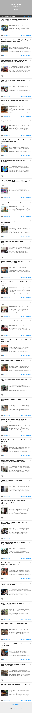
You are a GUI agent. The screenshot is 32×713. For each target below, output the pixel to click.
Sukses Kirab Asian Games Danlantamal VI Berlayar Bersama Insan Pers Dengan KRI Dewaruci (14, 61)
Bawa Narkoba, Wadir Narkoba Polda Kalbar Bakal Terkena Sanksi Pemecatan (14, 584)
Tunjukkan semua (26, 16)
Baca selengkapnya (26, 35)
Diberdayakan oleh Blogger (16, 708)
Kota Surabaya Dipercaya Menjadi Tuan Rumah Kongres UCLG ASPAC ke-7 (13, 543)
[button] (30, 20)
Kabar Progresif (16, 4)
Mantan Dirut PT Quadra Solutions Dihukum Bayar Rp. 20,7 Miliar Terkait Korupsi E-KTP (14, 563)
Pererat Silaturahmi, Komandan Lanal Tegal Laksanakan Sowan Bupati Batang (12, 262)
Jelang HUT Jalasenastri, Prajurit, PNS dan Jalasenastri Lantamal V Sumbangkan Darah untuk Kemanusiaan (14, 182)
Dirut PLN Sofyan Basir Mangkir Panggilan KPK (13, 202)
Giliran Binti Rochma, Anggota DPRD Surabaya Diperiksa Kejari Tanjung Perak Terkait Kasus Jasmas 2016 (13, 502)
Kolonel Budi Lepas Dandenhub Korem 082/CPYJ (13, 302)
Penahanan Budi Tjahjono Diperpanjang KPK (12, 360)
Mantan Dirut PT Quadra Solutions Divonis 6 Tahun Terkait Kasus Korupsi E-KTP (14, 624)
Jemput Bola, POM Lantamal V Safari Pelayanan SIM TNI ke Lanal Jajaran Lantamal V (14, 20)
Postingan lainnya (16, 704)
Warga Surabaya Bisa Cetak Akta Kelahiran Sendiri (14, 121)
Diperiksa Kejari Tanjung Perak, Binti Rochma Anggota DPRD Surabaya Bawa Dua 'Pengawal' (13, 461)
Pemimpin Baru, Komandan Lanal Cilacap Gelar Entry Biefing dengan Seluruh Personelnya (14, 40)
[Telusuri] (30, 2)
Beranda (9, 11)
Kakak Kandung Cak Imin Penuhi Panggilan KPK (13, 321)
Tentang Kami (22, 11)
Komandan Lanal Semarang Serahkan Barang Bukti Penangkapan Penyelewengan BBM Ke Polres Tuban (14, 420)
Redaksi (15, 11)
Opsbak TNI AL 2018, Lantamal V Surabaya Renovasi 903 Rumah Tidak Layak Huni (14, 140)
